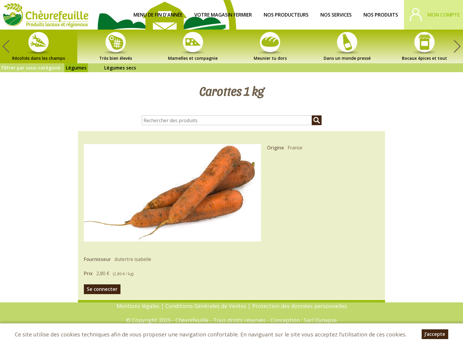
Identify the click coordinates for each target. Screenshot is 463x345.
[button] (457, 46)
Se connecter (102, 289)
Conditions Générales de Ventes (206, 305)
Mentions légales (137, 305)
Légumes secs (120, 68)
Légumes (76, 68)
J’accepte (435, 334)
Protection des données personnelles (299, 305)
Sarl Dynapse (320, 320)
